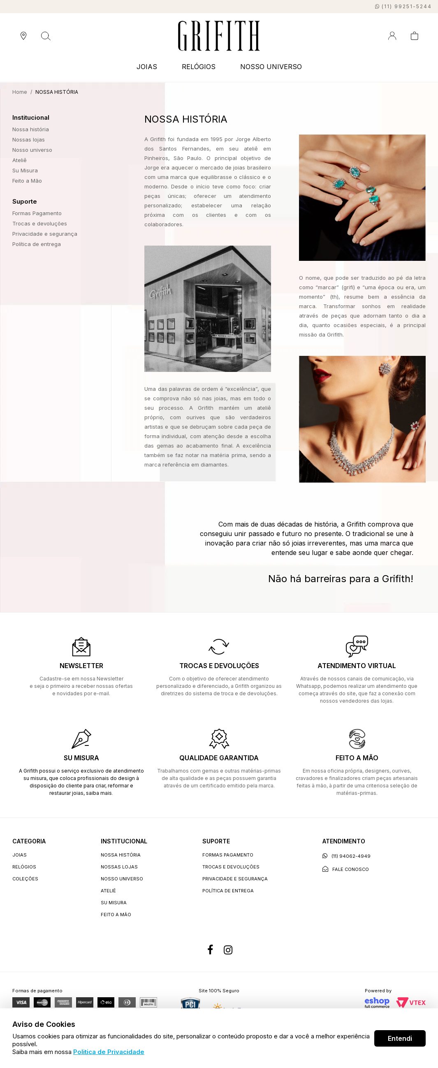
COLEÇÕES (25, 879)
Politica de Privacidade (108, 1052)
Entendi (400, 1038)
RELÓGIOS (199, 67)
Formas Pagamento (37, 213)
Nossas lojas (28, 139)
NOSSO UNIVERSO (271, 67)
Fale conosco (345, 869)
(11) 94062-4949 (346, 856)
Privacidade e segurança (44, 233)
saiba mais (99, 793)
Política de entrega (36, 244)
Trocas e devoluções (39, 223)
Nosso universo (32, 149)
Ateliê (19, 160)
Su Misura (25, 170)
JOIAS (147, 67)
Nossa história (30, 129)
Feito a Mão (27, 180)
